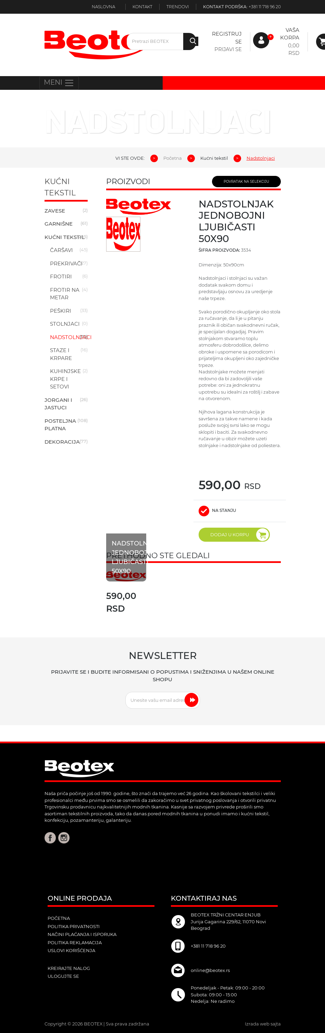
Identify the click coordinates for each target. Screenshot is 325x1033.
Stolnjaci (65, 324)
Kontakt (142, 6)
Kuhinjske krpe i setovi (65, 379)
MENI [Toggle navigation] (59, 83)
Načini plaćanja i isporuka (82, 934)
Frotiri (61, 276)
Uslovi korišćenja (71, 950)
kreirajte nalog (69, 968)
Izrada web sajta (263, 1023)
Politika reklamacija (75, 942)
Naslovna (103, 6)
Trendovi (177, 6)
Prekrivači (66, 263)
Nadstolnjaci (71, 337)
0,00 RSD (293, 49)
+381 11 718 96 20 (265, 6)
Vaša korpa (289, 34)
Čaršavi (61, 250)
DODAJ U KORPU (239, 534)
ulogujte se (63, 976)
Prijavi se (228, 49)
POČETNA (59, 918)
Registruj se (227, 38)
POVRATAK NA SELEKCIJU (246, 181)
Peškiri (60, 311)
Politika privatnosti (74, 926)
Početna (172, 158)
